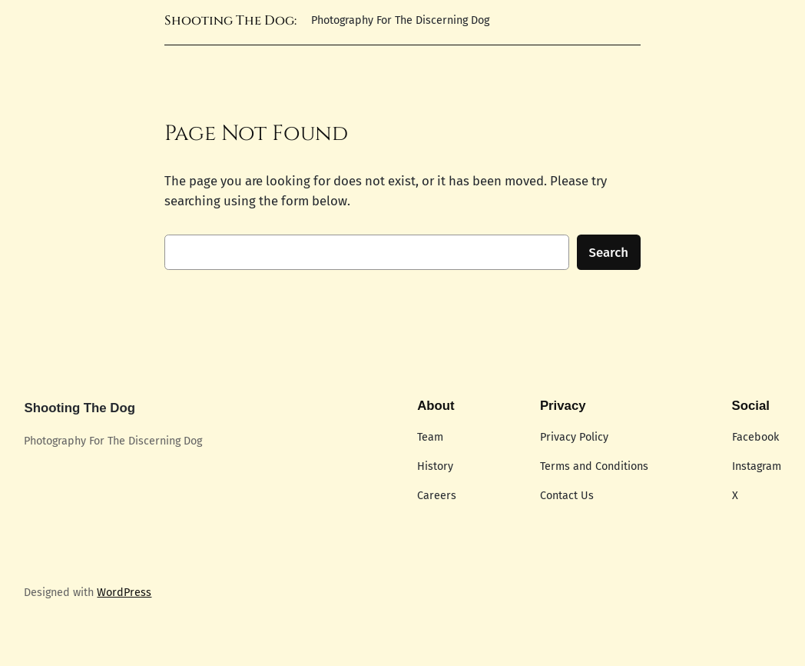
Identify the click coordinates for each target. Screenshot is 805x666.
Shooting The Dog (79, 408)
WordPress (124, 592)
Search (609, 252)
